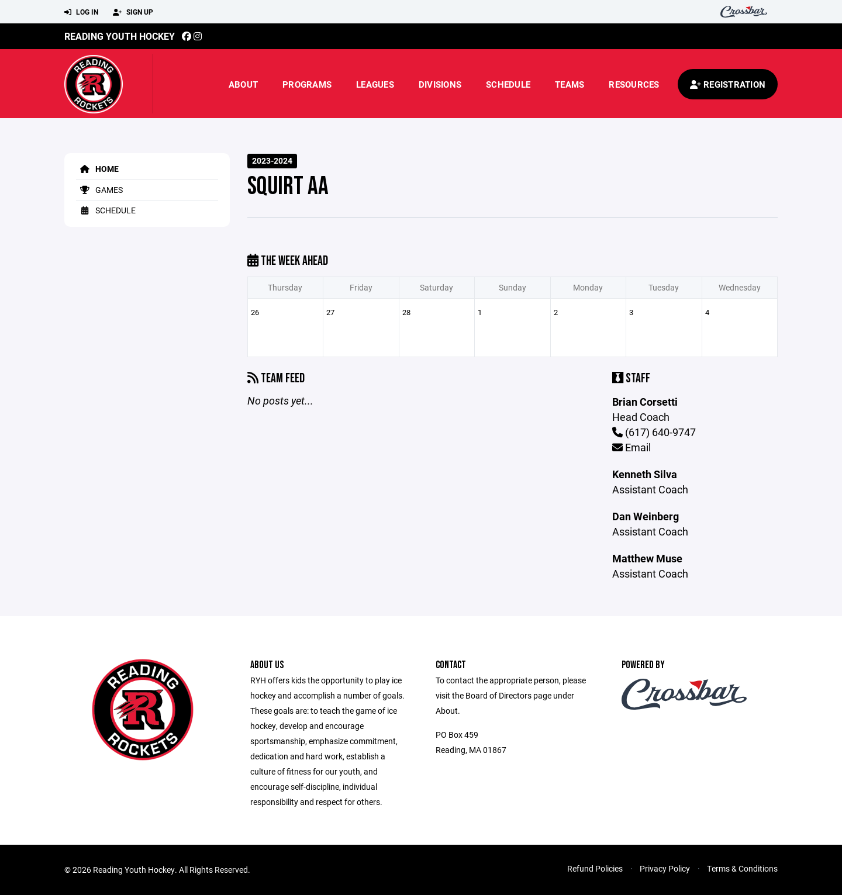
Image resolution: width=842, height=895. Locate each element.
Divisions (440, 84)
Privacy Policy (665, 868)
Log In (81, 12)
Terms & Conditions (742, 868)
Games (99, 189)
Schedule (508, 84)
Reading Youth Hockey (119, 36)
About (243, 84)
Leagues (375, 84)
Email (631, 447)
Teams (569, 84)
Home (97, 168)
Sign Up (133, 12)
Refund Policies (595, 868)
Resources (634, 84)
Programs (307, 84)
